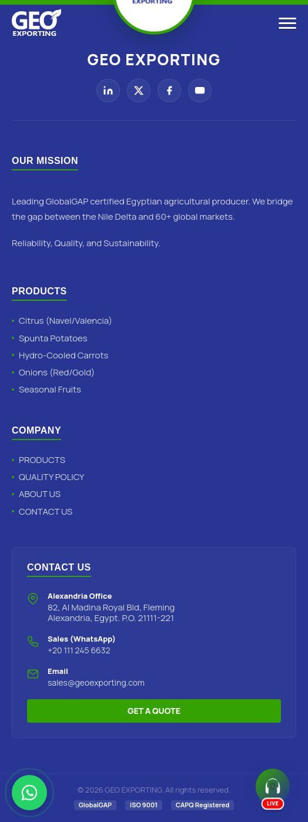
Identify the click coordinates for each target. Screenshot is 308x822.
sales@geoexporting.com (96, 682)
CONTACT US (45, 511)
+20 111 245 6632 (79, 650)
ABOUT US (40, 494)
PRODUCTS (42, 460)
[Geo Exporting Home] (36, 23)
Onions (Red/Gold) (57, 372)
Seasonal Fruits (50, 389)
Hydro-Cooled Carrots (63, 355)
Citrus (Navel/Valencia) (65, 321)
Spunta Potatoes (53, 338)
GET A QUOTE (154, 710)
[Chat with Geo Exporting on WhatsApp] (29, 792)
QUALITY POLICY (51, 477)
